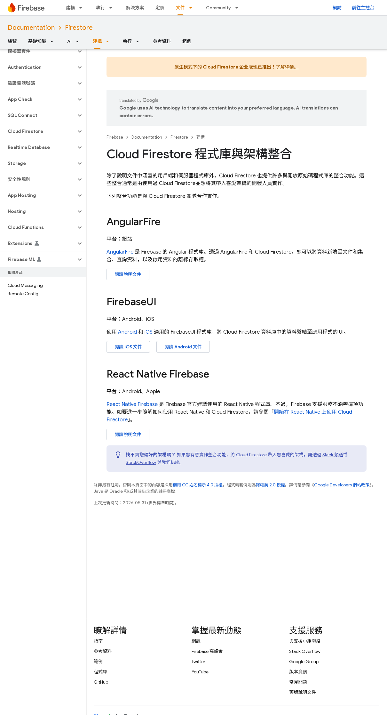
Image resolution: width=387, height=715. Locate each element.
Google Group (304, 661)
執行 (100, 8)
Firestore (79, 28)
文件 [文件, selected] (180, 8)
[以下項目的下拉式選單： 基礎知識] (53, 41)
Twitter (198, 661)
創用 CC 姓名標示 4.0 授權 (198, 485)
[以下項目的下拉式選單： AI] (79, 41)
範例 (186, 41)
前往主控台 (363, 8)
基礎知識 (37, 41)
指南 (98, 641)
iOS (149, 332)
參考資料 (162, 41)
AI (69, 41)
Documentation (31, 28)
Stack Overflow (304, 651)
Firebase (115, 137)
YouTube (200, 672)
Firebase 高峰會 (207, 651)
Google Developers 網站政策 (341, 485)
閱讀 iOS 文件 (128, 347)
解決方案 (135, 8)
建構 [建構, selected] (97, 41)
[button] (38, 51)
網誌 (337, 8)
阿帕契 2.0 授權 (270, 485)
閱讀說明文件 (128, 274)
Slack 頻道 (332, 455)
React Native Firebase (132, 404)
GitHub (101, 682)
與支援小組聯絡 (304, 641)
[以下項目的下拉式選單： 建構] (82, 7)
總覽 (12, 41)
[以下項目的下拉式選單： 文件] (192, 7)
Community (218, 8)
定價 (159, 8)
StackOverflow (141, 462)
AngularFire (120, 252)
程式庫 (100, 672)
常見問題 (298, 682)
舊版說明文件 (302, 692)
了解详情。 (287, 67)
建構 (70, 8)
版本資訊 (298, 672)
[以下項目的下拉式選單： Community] (238, 7)
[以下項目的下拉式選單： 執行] (112, 7)
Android (127, 332)
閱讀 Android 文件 (183, 347)
